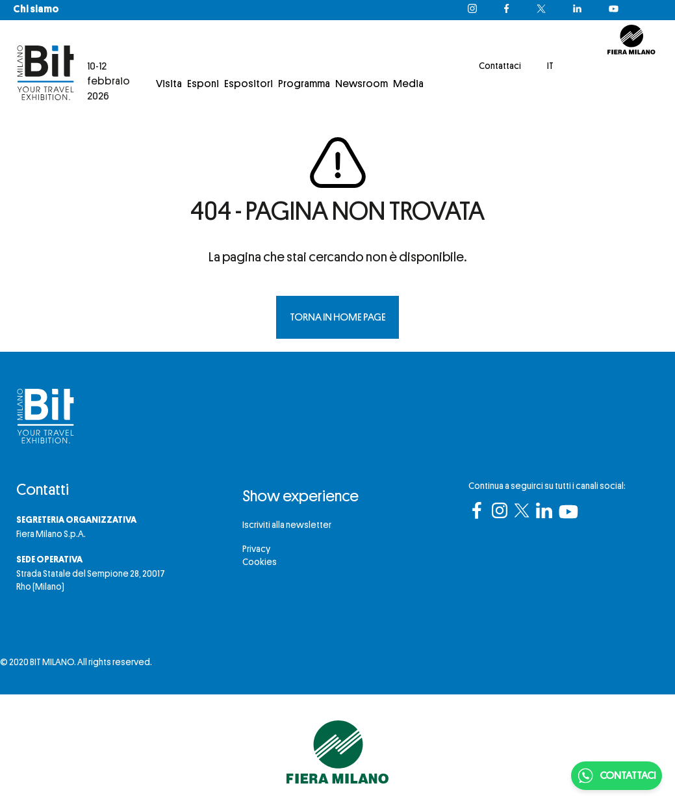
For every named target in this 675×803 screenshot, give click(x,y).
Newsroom (361, 84)
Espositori (248, 84)
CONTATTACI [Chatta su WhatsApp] (617, 775)
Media (408, 84)
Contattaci (500, 65)
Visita (169, 84)
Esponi (203, 84)
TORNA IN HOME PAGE (338, 317)
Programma (304, 84)
